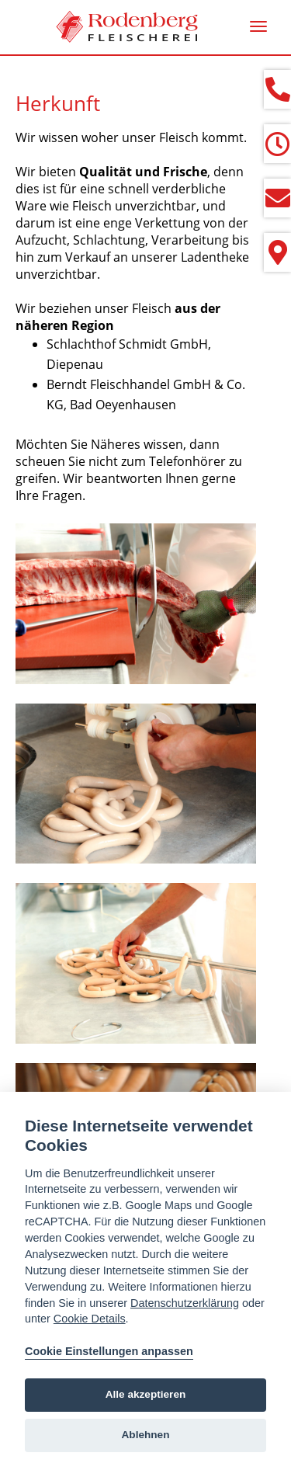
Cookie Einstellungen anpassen (109, 1351)
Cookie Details (90, 1318)
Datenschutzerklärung (184, 1303)
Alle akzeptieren (146, 1394)
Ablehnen (146, 1435)
